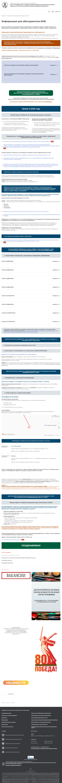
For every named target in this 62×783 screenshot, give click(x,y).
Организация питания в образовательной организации (44, 719)
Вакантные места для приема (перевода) (41, 722)
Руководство (5, 724)
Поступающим (6, 552)
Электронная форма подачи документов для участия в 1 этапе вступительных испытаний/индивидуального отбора (31, 93)
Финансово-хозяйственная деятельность (41, 713)
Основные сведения (6, 713)
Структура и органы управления (9, 715)
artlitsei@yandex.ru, (36, 747)
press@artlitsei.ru (45, 747)
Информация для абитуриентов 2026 (10, 555)
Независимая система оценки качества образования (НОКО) (44, 727)
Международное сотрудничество (39, 724)
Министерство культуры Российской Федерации (23, 3)
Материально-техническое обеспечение (41, 715)
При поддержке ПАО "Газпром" (30, 759)
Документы (4, 717)
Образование (5, 719)
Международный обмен (7, 562)
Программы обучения (7, 560)
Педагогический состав (7, 726)
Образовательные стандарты (9, 722)
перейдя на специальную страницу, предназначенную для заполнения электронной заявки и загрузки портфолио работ (31, 331)
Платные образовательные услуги (39, 717)
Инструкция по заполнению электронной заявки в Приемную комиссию (19, 557)
